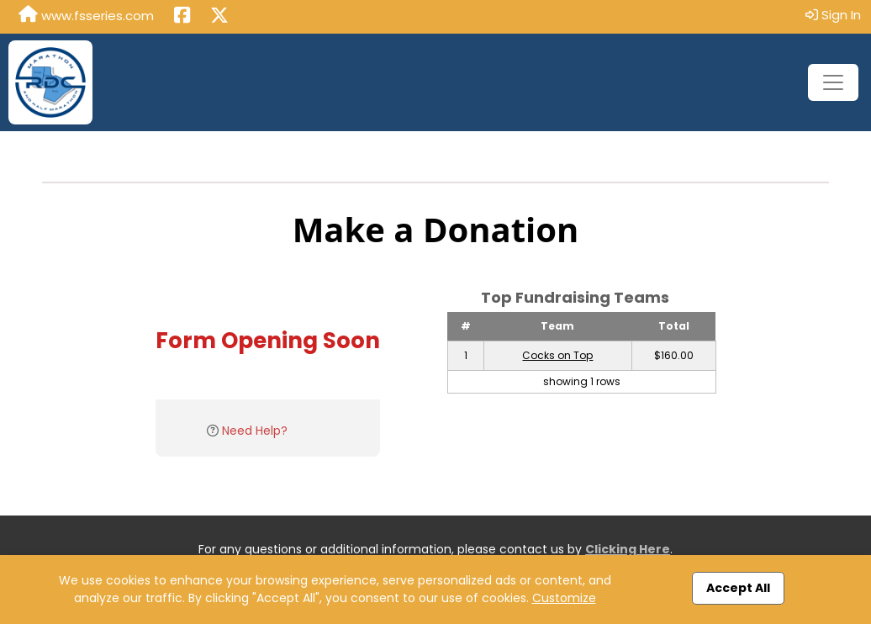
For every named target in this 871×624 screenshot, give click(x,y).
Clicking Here (627, 549)
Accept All (738, 587)
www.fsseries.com (86, 15)
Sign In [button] (833, 15)
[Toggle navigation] (833, 82)
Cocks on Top (557, 355)
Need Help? (255, 430)
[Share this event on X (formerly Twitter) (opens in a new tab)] (219, 17)
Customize (564, 598)
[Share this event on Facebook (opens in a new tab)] (182, 17)
